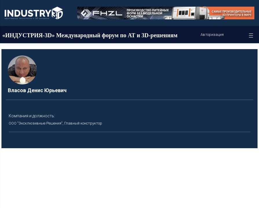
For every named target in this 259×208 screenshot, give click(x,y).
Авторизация (212, 34)
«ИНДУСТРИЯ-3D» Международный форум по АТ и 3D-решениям (89, 35)
